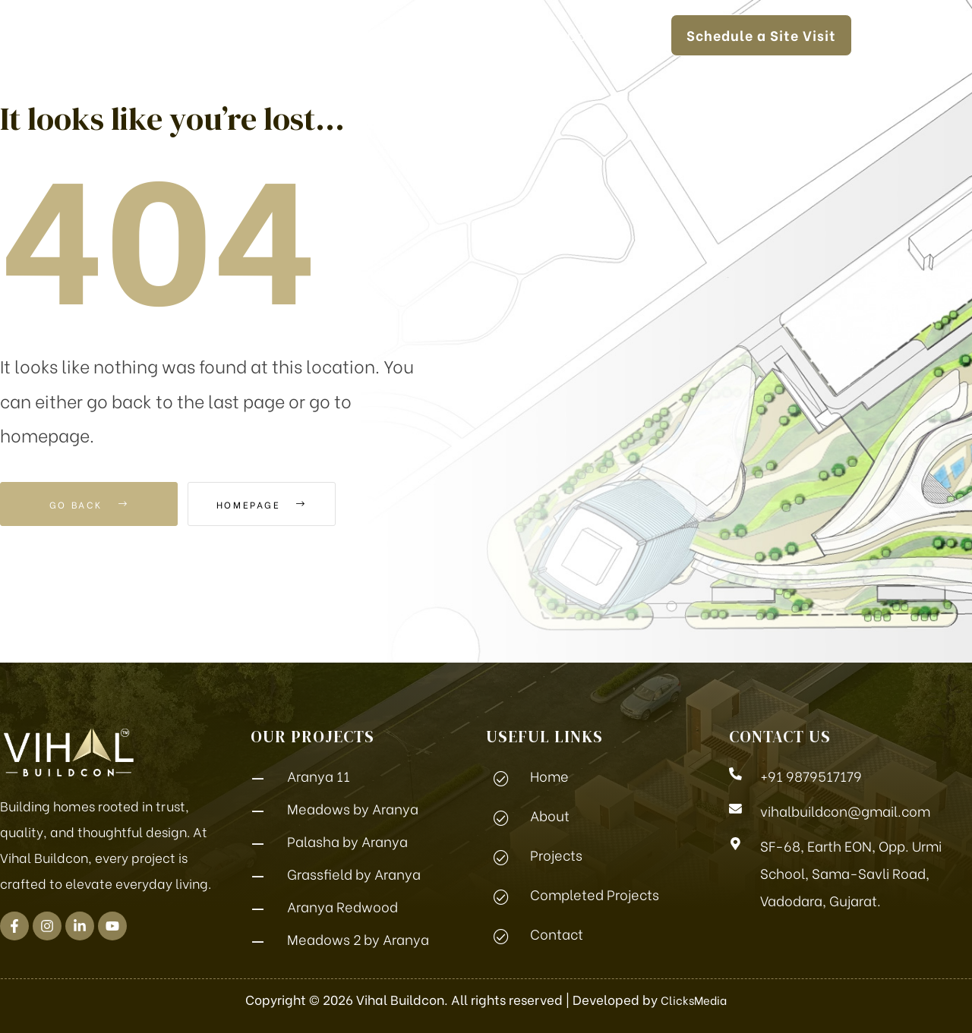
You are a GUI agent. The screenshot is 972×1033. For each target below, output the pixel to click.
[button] (874, 34)
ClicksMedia (694, 999)
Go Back (88, 504)
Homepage (282, 504)
